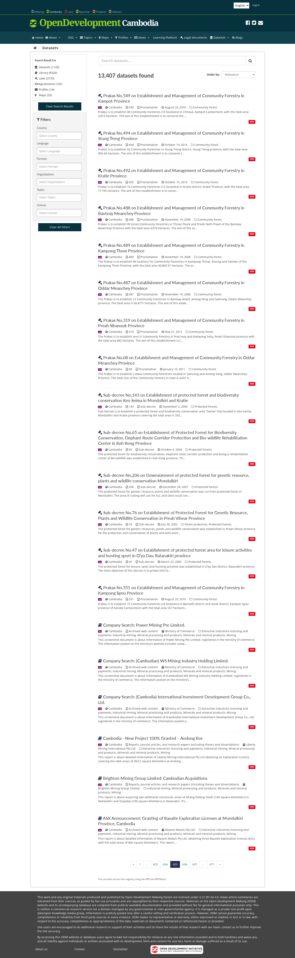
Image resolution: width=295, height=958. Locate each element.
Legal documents (195, 37)
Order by (213, 74)
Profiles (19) (44, 89)
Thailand (101, 12)
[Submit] (250, 60)
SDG (73, 38)
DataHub (221, 38)
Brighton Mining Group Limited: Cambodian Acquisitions (155, 778)
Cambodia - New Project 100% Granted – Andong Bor (153, 738)
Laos (70, 12)
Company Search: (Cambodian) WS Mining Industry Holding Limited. (166, 660)
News (144, 38)
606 (185, 864)
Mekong (39, 12)
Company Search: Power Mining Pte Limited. (144, 624)
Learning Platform (165, 37)
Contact (79, 949)
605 (175, 864)
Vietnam (116, 12)
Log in (256, 5)
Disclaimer (120, 949)
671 (212, 864)
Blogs (239, 37)
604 (165, 864)
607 (194, 864)
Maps (107, 38)
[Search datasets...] (171, 60)
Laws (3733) (44, 78)
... (147, 864)
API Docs (160, 879)
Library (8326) (46, 73)
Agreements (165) (48, 84)
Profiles (125, 38)
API (147, 879)
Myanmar (84, 12)
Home (39, 37)
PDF (252, 121)
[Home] (35, 47)
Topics (90, 38)
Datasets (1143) (47, 67)
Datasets (50, 47)
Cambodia (56, 12)
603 (155, 864)
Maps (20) (43, 95)
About (55, 38)
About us (41, 949)
